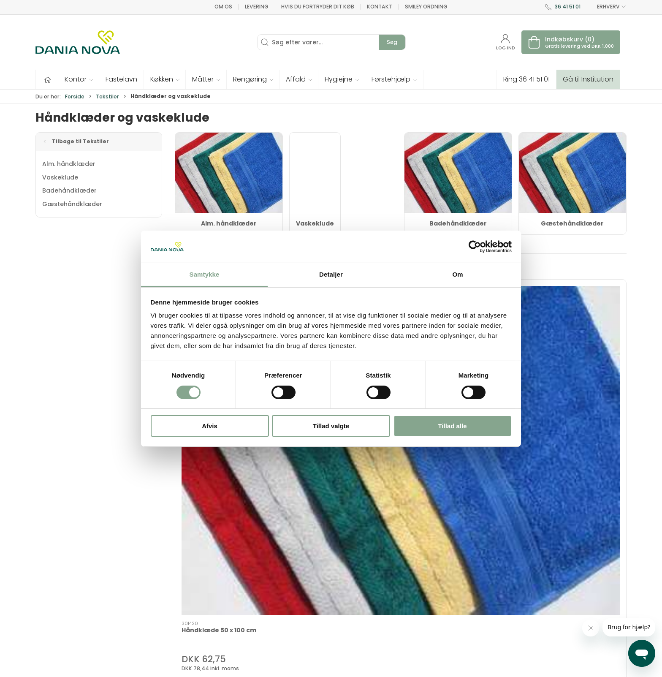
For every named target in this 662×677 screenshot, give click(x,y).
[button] (78, 79)
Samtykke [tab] (205, 274)
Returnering (457, 600)
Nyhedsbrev (458, 576)
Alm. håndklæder (68, 164)
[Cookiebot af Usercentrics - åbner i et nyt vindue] (475, 246)
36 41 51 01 (568, 6)
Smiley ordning (426, 6)
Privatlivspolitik (462, 636)
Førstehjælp (256, 612)
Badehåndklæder (69, 190)
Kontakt (379, 6)
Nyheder (348, 612)
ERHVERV (607, 7)
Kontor (346, 564)
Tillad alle (452, 426)
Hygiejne (348, 552)
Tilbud (247, 552)
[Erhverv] (77, 42)
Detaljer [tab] (331, 274)
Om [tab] (457, 274)
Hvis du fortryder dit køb (317, 6)
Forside (74, 96)
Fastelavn (253, 600)
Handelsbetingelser (470, 624)
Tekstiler (107, 96)
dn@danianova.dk (63, 593)
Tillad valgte (331, 426)
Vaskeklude (60, 177)
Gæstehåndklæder (72, 204)
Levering (257, 6)
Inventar (251, 564)
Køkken (347, 576)
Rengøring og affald (367, 600)
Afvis (209, 426)
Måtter (346, 588)
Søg (392, 42)
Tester (248, 588)
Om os (223, 6)
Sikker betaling (462, 612)
